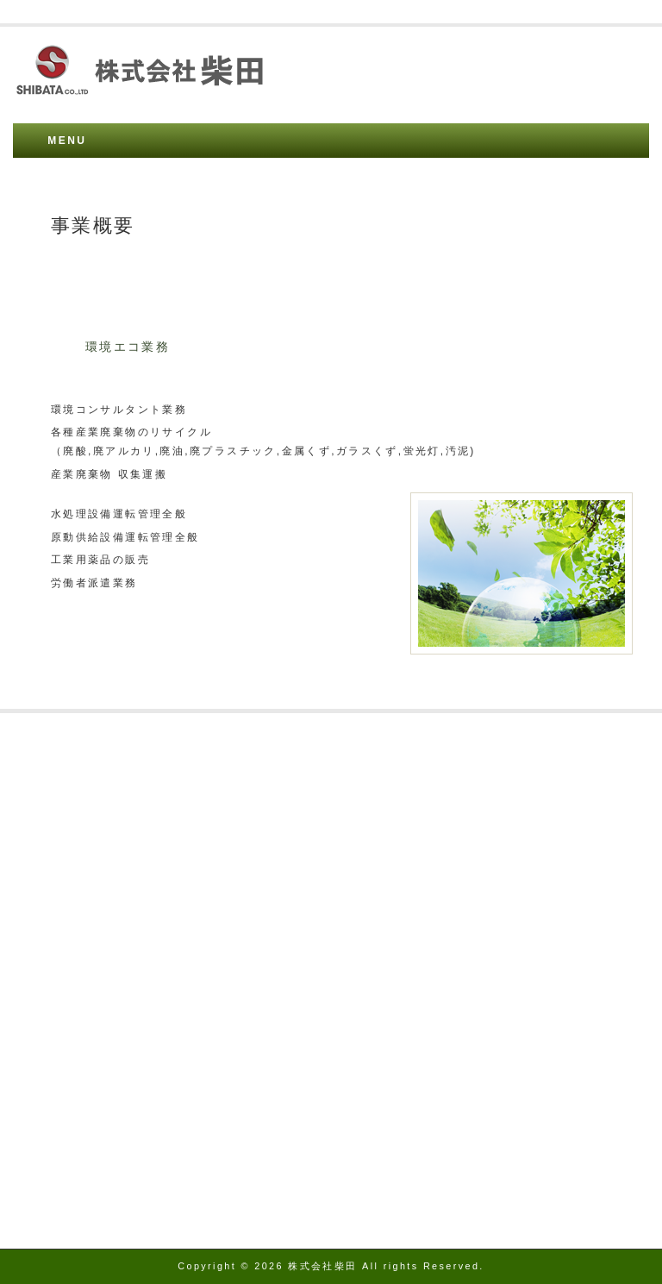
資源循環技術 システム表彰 (106, 936)
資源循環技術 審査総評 (94, 957)
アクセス (54, 767)
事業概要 (54, 830)
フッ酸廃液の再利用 (85, 850)
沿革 (41, 788)
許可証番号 (60, 809)
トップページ (66, 1040)
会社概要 (54, 747)
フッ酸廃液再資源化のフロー (109, 871)
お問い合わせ (66, 1019)
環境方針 (54, 999)
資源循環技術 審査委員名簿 (106, 978)
